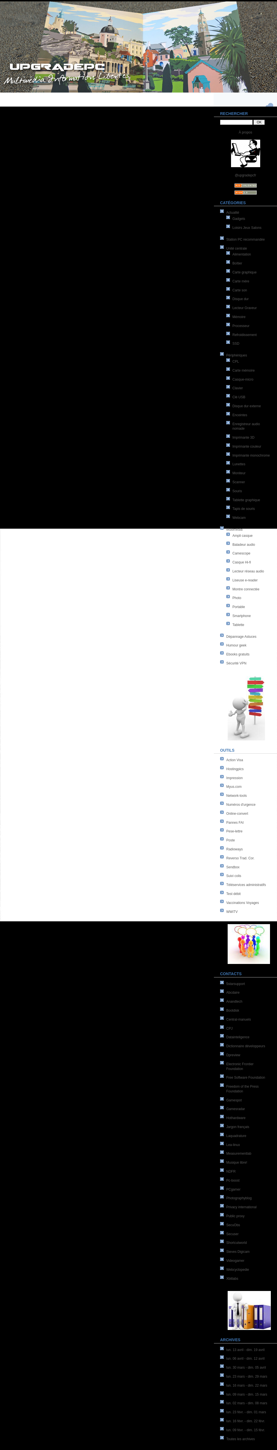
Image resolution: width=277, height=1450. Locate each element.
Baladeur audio (243, 545)
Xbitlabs (232, 1279)
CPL (235, 361)
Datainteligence (238, 1037)
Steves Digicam (238, 1252)
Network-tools (236, 796)
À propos (245, 132)
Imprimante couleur (246, 446)
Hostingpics (235, 769)
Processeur (241, 326)
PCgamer (233, 1189)
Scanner (238, 482)
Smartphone (241, 616)
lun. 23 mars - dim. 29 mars (246, 1376)
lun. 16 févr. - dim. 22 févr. (245, 1421)
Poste (230, 840)
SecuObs (233, 1225)
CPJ (229, 1028)
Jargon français (237, 1127)
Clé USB (238, 397)
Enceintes (239, 415)
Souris (237, 491)
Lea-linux (233, 1145)
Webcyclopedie (237, 1270)
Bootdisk (232, 1010)
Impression (234, 778)
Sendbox (232, 867)
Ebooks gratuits (238, 654)
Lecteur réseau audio (248, 571)
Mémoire (239, 317)
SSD (235, 344)
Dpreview (233, 1055)
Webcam (239, 518)
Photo (236, 598)
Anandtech (234, 1002)
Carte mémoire (243, 370)
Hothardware (236, 1118)
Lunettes (238, 464)
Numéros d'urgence (240, 805)
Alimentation (241, 254)
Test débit (233, 894)
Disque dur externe (246, 406)
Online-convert (237, 814)
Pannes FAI (235, 823)
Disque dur (240, 299)
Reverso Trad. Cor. (240, 858)
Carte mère (240, 281)
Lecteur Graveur (244, 308)
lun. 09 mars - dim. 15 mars (246, 1394)
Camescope (241, 553)
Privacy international (241, 1207)
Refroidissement (244, 335)
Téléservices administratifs (246, 885)
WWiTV (232, 912)
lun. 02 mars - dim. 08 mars (246, 1403)
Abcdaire (232, 993)
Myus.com (234, 787)
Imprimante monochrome (251, 455)
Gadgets (238, 219)
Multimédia (234, 529)
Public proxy (235, 1216)
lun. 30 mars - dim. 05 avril (246, 1368)
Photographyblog (239, 1198)
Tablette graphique (246, 500)
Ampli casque (242, 536)
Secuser (232, 1234)
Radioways (234, 849)
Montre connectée (245, 589)
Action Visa (234, 760)
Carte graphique (244, 272)
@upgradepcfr (245, 175)
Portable (238, 607)
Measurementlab (238, 1154)
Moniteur (239, 473)
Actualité (232, 213)
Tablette (238, 625)
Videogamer (235, 1261)
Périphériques (236, 355)
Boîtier (237, 263)
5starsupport (235, 984)
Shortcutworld (236, 1243)
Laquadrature (236, 1136)
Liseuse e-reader (245, 580)
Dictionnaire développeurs (245, 1046)
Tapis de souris (243, 509)
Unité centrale (236, 248)
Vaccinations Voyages (242, 903)
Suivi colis (233, 876)
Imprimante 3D (243, 437)
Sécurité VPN (236, 663)
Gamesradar (235, 1109)
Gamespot (234, 1100)
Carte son (239, 290)
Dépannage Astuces (241, 637)
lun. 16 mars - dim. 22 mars (246, 1385)
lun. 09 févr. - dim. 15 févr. (245, 1430)
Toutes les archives (240, 1439)
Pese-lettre (234, 831)
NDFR (231, 1171)
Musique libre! (236, 1162)
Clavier (237, 388)
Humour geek (236, 645)
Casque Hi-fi (241, 562)
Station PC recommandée (245, 239)
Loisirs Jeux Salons (246, 228)
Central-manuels (238, 1019)
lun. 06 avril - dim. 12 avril (245, 1359)
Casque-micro (242, 379)
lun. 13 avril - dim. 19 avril (245, 1350)
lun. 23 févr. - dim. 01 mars (246, 1412)
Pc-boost (232, 1180)
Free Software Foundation (245, 1078)
